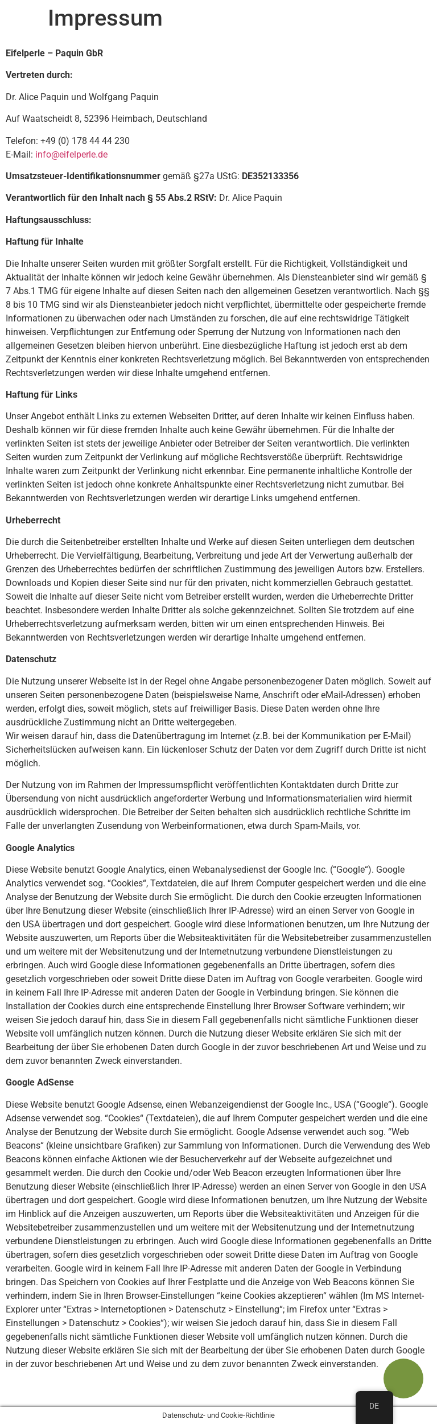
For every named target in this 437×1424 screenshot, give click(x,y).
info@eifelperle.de (71, 154)
